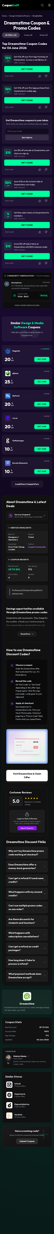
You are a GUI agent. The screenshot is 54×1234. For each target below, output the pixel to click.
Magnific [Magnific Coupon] (16, 351)
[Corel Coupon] (8, 418)
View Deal (23, 297)
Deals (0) (44, 35)
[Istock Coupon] (27, 1085)
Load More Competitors (27, 484)
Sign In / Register (27, 828)
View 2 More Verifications (27, 305)
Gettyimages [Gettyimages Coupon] (18, 441)
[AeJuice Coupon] (27, 1115)
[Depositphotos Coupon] (27, 1105)
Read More (27, 634)
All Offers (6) (10, 35)
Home (4, 16)
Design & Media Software (19, 16)
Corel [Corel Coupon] (14, 418)
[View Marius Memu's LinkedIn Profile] (8, 1063)
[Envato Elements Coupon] (8, 463)
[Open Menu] (49, 5)
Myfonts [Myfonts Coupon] (16, 396)
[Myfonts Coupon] (8, 396)
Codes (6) (28, 35)
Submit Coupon (27, 1141)
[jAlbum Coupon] (8, 373)
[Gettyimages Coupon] (8, 441)
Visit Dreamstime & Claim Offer (27, 775)
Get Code (41, 359)
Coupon (10, 5)
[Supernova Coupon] (27, 1095)
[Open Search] (42, 5)
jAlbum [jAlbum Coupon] (15, 373)
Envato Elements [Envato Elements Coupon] (20, 463)
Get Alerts (27, 137)
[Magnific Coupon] (8, 351)
